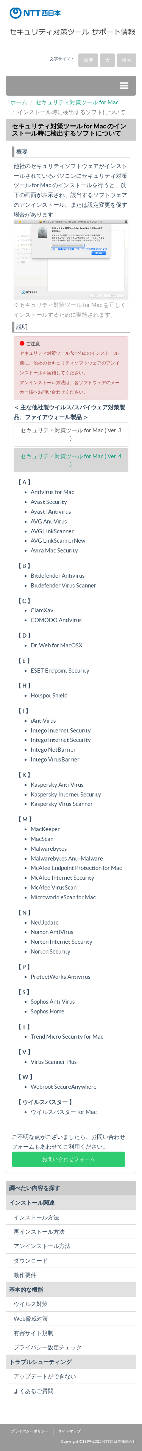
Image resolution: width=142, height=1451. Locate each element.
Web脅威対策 (31, 1318)
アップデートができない (45, 1376)
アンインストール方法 (42, 1246)
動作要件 (25, 1275)
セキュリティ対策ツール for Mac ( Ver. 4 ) (71, 460)
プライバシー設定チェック (48, 1347)
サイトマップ (69, 1431)
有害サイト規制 (33, 1333)
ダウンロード (31, 1260)
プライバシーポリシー (29, 1431)
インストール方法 (36, 1217)
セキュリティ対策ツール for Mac (77, 102)
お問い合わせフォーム (68, 1159)
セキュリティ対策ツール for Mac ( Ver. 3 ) (71, 434)
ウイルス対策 (31, 1304)
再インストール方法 (39, 1231)
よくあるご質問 (33, 1391)
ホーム (18, 102)
